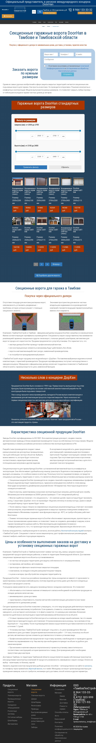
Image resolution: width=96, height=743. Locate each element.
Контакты (66, 22)
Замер (62, 697)
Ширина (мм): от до (27, 126)
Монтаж (63, 700)
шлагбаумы (36, 703)
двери (34, 699)
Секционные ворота (13, 691)
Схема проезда (50, 13)
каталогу (88, 666)
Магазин (39, 22)
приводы (35, 709)
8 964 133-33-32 (82, 10)
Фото (56, 22)
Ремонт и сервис (63, 708)
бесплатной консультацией (72, 531)
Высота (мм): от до (26, 146)
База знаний (61, 22)
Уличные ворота (14, 696)
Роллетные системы (12, 713)
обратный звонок (35, 669)
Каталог (8, 16)
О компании (34, 22)
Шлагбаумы (12, 721)
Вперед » (57, 265)
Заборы (34, 728)
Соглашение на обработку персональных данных (61, 737)
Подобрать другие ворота (48, 276)
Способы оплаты (50, 22)
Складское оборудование (13, 707)
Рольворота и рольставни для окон (37, 722)
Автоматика (13, 724)
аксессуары (36, 706)
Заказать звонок (85, 13)
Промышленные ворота (14, 700)
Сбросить (65, 168)
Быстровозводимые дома (39, 714)
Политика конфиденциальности (64, 728)
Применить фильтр (30, 168)
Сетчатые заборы (15, 718)
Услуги (44, 22)
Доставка (64, 703)
